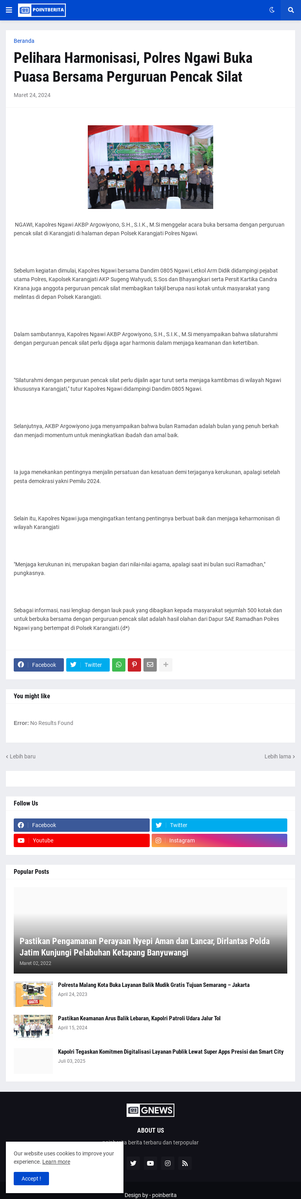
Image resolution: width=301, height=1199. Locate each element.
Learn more (56, 1162)
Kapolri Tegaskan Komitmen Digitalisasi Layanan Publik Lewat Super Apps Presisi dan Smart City (171, 1051)
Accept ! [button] (31, 1178)
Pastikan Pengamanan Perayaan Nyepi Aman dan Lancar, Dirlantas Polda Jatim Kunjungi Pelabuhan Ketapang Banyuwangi (145, 946)
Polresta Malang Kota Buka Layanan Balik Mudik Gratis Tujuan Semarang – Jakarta (154, 984)
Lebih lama (278, 756)
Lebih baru (23, 756)
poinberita (164, 1195)
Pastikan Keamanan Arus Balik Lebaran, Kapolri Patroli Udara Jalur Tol (139, 1018)
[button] (9, 10)
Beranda (24, 41)
